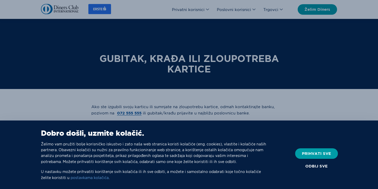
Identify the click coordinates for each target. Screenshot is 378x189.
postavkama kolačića (90, 178)
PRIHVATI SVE (316, 153)
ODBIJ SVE (316, 166)
